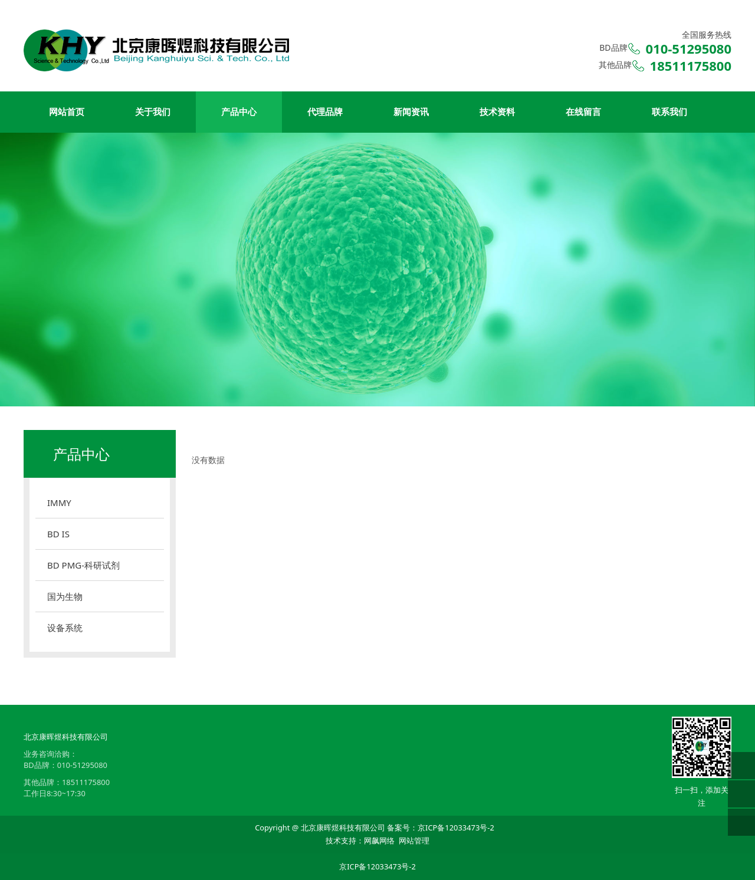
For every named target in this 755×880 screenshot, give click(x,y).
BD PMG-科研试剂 (83, 565)
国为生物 (65, 596)
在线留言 (583, 112)
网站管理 (414, 840)
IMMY (59, 502)
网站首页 (66, 112)
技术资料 (497, 112)
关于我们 (152, 112)
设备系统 (65, 627)
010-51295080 (82, 765)
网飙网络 (379, 840)
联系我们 (669, 112)
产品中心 (239, 112)
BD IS (58, 534)
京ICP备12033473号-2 (456, 827)
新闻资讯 (411, 112)
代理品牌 (325, 112)
